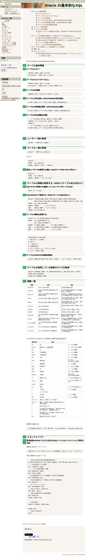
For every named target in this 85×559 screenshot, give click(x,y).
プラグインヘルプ (11, 11)
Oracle (43, 524)
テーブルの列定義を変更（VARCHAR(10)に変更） (55, 22)
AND (4, 65)
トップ (35, 1)
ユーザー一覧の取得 (40, 27)
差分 (40, 1)
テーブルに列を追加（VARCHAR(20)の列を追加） (55, 20)
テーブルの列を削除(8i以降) (47, 25)
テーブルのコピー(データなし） (49, 16)
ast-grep (5, 96)
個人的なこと (6, 49)
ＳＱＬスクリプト (40, 51)
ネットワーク (6, 38)
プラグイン (9, 9)
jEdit (3, 24)
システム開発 (6, 33)
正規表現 (5, 51)
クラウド (5, 31)
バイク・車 (6, 41)
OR (10, 65)
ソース (50, 1)
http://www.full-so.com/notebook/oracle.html (41, 61)
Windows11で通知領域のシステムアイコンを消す (10, 99)
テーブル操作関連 (40, 11)
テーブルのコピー (44, 14)
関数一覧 (37, 49)
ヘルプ (66, 1)
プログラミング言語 (9, 43)
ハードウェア (6, 39)
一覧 (45, 1)
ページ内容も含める (10, 68)
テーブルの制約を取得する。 (48, 42)
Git (3, 89)
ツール (4, 34)
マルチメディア (7, 46)
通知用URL (28, 529)
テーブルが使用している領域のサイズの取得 (49, 47)
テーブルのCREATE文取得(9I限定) (50, 45)
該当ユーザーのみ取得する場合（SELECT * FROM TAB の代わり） (52, 170)
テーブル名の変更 (44, 18)
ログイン (81, 1)
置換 (55, 1)
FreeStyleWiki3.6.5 (72, 554)
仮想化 (4, 48)
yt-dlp (4, 93)
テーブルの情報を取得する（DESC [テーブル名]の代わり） (54, 36)
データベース (35, 524)
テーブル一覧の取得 (40, 29)
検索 (60, 1)
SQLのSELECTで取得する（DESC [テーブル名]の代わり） (58, 40)
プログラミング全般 (9, 44)
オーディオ (6, 28)
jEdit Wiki (8, 4)
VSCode (5, 82)
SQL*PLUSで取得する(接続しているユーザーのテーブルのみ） (60, 38)
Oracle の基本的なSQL (64, 5)
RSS (75, 1)
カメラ (4, 29)
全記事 (7, 21)
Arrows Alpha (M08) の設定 (11, 86)
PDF (71, 1)
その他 (4, 26)
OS (3, 23)
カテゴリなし (6, 53)
